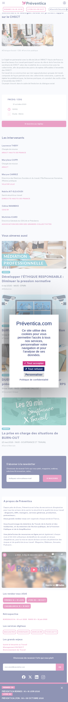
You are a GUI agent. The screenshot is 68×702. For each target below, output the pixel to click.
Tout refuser (34, 369)
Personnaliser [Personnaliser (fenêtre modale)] (34, 375)
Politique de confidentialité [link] (34, 379)
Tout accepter (34, 363)
